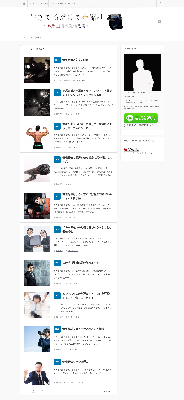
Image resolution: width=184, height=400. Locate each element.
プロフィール (33, 3)
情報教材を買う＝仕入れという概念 (83, 328)
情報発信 (66, 80)
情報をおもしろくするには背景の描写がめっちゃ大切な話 (87, 196)
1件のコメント (73, 147)
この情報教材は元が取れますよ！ (81, 262)
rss (159, 21)
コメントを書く (80, 80)
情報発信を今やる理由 (75, 361)
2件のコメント (73, 217)
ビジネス (59, 80)
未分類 (65, 382)
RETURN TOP (109, 391)
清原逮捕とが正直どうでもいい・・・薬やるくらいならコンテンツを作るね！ (87, 92)
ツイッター (53, 3)
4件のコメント (73, 184)
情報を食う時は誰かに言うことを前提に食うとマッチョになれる (87, 126)
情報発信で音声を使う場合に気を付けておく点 (87, 159)
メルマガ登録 (43, 3)
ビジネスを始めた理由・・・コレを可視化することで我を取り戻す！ (87, 295)
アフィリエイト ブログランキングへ (138, 153)
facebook (61, 3)
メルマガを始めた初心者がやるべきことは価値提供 (87, 229)
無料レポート (70, 3)
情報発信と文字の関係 (75, 59)
